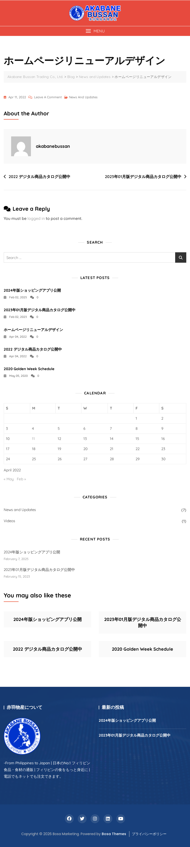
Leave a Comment (48, 97)
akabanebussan (53, 146)
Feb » (21, 479)
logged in (36, 218)
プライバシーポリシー (149, 833)
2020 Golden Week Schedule (29, 368)
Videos (9, 520)
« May (9, 479)
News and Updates (83, 97)
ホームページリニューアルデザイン (33, 329)
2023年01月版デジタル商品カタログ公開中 (143, 176)
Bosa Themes (114, 833)
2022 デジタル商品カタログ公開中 (39, 176)
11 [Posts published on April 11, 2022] (33, 438)
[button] (95, 31)
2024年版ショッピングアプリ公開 (32, 290)
